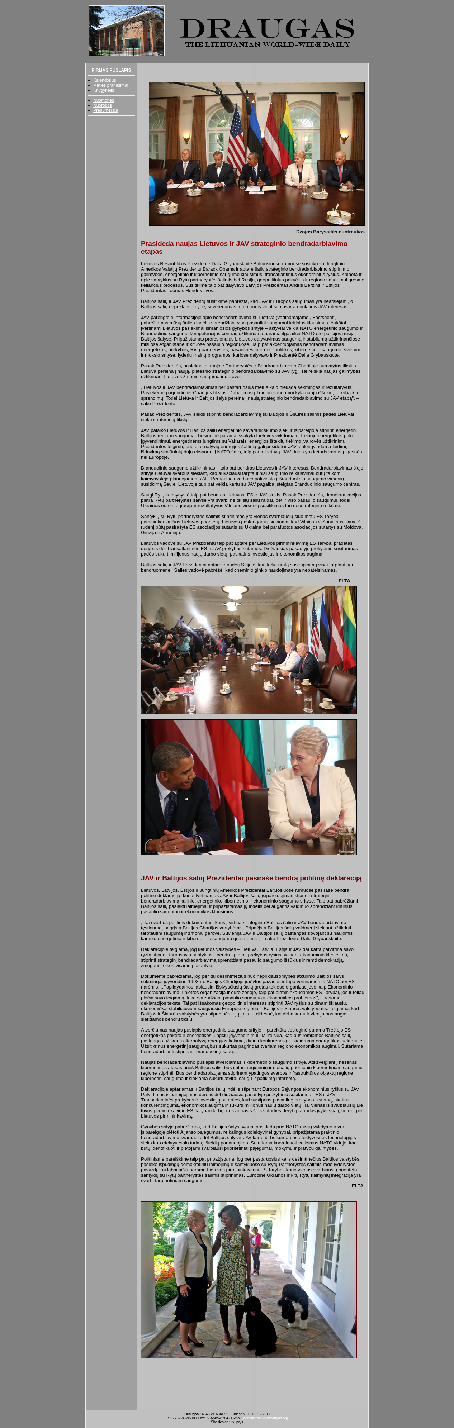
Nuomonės (103, 100)
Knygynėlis (103, 90)
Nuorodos (102, 105)
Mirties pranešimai (110, 85)
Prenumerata (105, 110)
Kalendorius (104, 80)
